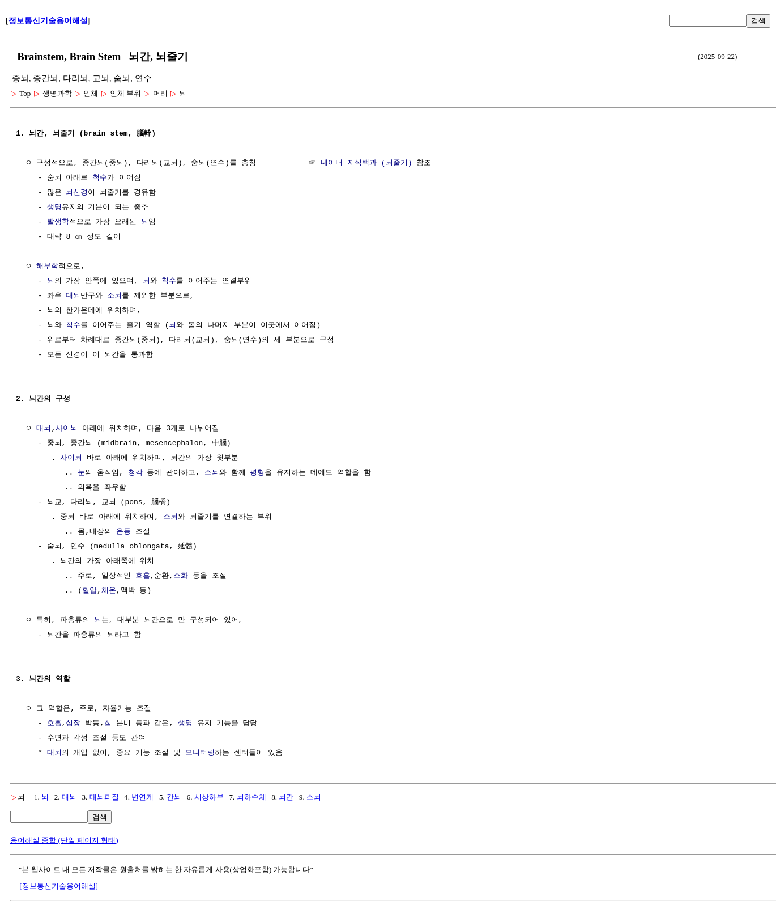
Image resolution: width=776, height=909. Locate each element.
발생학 (58, 222)
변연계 (142, 797)
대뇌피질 (104, 797)
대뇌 (73, 296)
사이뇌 (67, 429)
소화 (180, 576)
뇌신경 (77, 193)
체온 (108, 591)
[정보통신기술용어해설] (58, 886)
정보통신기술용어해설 (48, 20)
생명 (54, 207)
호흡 (142, 576)
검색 (758, 20)
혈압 (89, 591)
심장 (73, 723)
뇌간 (286, 797)
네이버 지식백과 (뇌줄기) (366, 163)
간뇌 (174, 797)
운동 (123, 532)
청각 (135, 473)
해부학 (47, 266)
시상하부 (209, 797)
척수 (99, 178)
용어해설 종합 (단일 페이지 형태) (64, 840)
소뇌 (114, 296)
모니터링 (200, 753)
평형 (257, 473)
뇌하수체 (251, 797)
